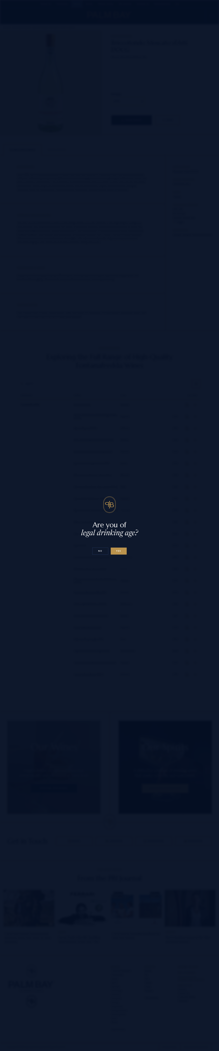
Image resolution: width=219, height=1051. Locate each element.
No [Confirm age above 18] (100, 551)
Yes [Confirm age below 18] (118, 551)
